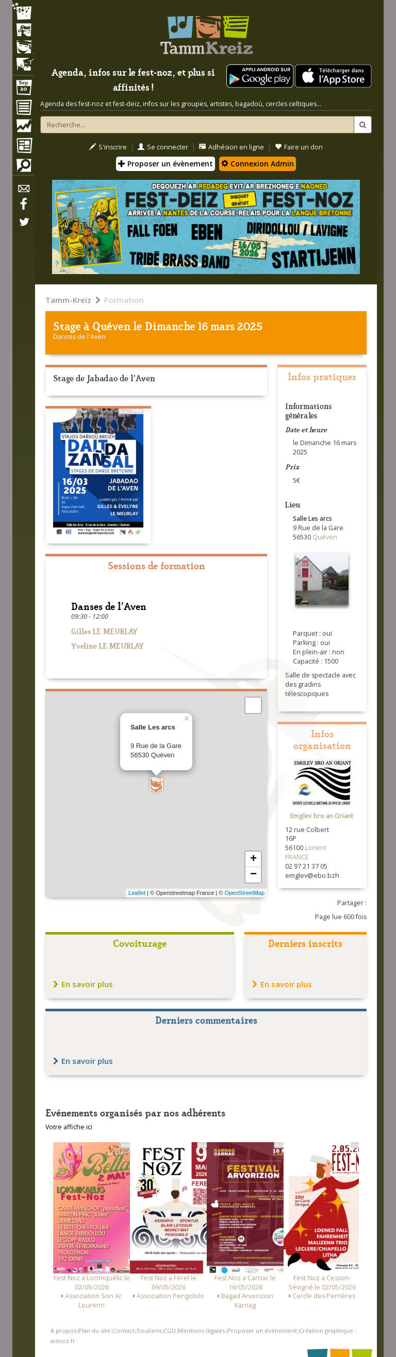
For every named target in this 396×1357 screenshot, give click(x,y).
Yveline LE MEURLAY (107, 645)
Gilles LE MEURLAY (104, 630)
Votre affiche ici (68, 1127)
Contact (124, 1330)
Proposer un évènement (165, 163)
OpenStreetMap (244, 893)
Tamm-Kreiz (68, 300)
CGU (169, 1330)
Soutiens (149, 1330)
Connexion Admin (257, 163)
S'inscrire (108, 147)
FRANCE (297, 857)
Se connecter (163, 147)
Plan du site (94, 1330)
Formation (124, 300)
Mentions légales (201, 1330)
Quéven (111, 325)
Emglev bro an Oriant (322, 815)
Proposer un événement (262, 1330)
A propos (63, 1330)
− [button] (253, 875)
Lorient (315, 847)
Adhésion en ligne (231, 147)
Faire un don (299, 147)
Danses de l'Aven (79, 336)
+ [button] (253, 859)
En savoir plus (83, 984)
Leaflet (136, 893)
